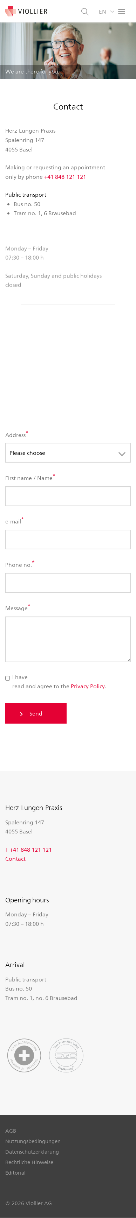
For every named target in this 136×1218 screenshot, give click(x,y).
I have (16, 677)
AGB (10, 1130)
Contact (15, 858)
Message (16, 608)
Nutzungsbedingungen (33, 1141)
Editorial (15, 1172)
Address (15, 434)
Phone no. (18, 565)
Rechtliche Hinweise (29, 1162)
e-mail (13, 521)
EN (102, 11)
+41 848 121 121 (65, 176)
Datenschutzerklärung (32, 1151)
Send (35, 713)
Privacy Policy (88, 686)
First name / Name (29, 478)
